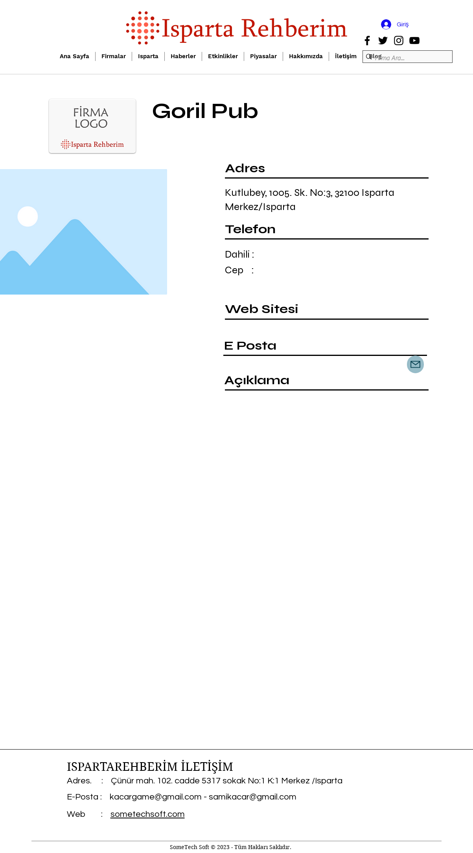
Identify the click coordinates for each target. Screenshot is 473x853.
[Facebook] (367, 40)
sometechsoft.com (147, 814)
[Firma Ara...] (405, 58)
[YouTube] (414, 40)
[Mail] (415, 364)
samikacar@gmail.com (252, 796)
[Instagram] (398, 40)
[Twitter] (383, 40)
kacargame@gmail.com (156, 796)
